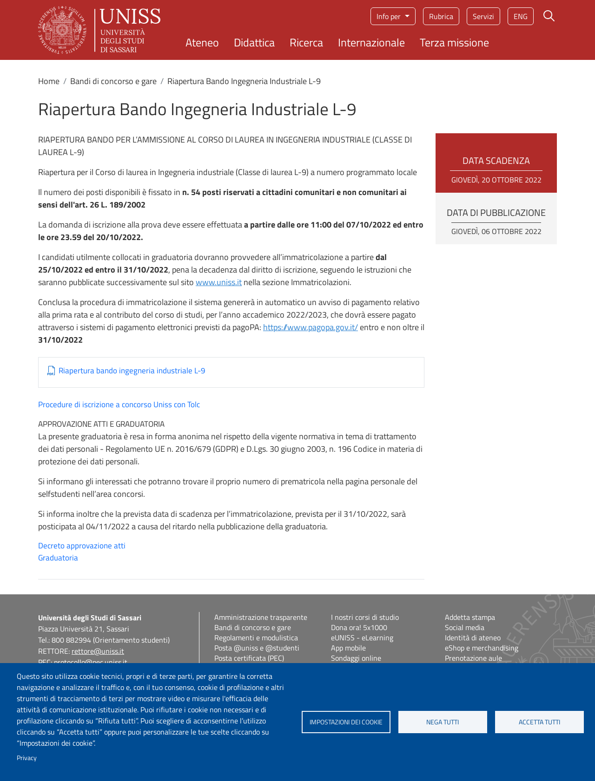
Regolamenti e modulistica (256, 637)
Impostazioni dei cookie (346, 722)
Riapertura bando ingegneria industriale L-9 (132, 371)
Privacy (27, 757)
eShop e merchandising (481, 648)
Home (49, 81)
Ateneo (202, 42)
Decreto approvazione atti (82, 546)
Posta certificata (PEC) (249, 658)
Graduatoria (58, 558)
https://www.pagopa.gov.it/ (310, 327)
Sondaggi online (356, 658)
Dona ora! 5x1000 (359, 627)
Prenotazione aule (473, 658)
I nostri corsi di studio (365, 617)
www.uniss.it (219, 282)
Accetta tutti (539, 722)
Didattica (254, 42)
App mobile (348, 648)
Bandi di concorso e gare (113, 81)
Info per (390, 16)
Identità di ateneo (473, 637)
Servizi (483, 16)
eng (521, 16)
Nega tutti (442, 722)
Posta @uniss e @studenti (256, 648)
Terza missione (454, 42)
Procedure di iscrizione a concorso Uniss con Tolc (119, 404)
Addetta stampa (470, 617)
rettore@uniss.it (98, 651)
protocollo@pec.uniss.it (90, 662)
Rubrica (441, 16)
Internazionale (371, 42)
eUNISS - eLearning (362, 637)
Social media (464, 627)
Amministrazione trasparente (260, 617)
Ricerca (306, 42)
